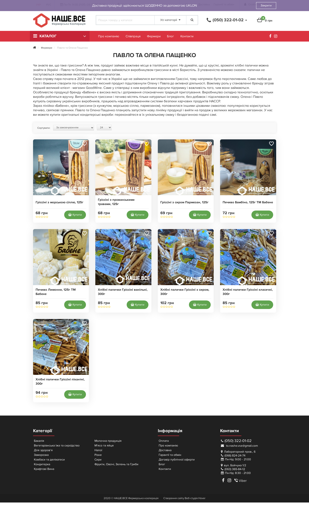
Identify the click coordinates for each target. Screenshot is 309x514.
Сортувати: (43, 128)
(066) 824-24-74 (235, 455)
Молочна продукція (108, 441)
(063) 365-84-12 (235, 469)
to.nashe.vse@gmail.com (239, 446)
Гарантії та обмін (170, 455)
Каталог (48, 36)
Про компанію (108, 36)
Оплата (164, 441)
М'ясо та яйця (104, 445)
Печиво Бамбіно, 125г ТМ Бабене (248, 202)
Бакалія (39, 441)
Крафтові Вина (44, 469)
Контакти (186, 36)
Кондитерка (42, 464)
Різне (98, 455)
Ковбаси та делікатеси (49, 459)
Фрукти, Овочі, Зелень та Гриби (116, 464)
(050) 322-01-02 (236, 441)
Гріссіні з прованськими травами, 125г (116, 202)
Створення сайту (173, 498)
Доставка (165, 450)
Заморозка (41, 455)
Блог (170, 36)
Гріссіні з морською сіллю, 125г (59, 202)
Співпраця (133, 36)
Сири (98, 459)
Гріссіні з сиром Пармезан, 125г (184, 202)
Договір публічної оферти (177, 459)
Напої (98, 450)
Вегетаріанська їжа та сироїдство (57, 445)
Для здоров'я (43, 450)
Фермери (154, 36)
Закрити (266, 5)
